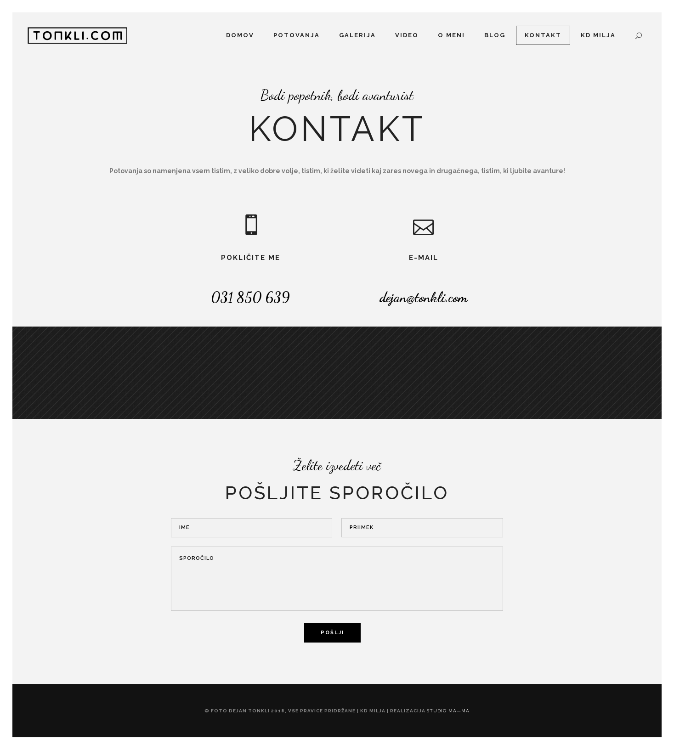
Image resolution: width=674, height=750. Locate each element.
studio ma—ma (448, 710)
